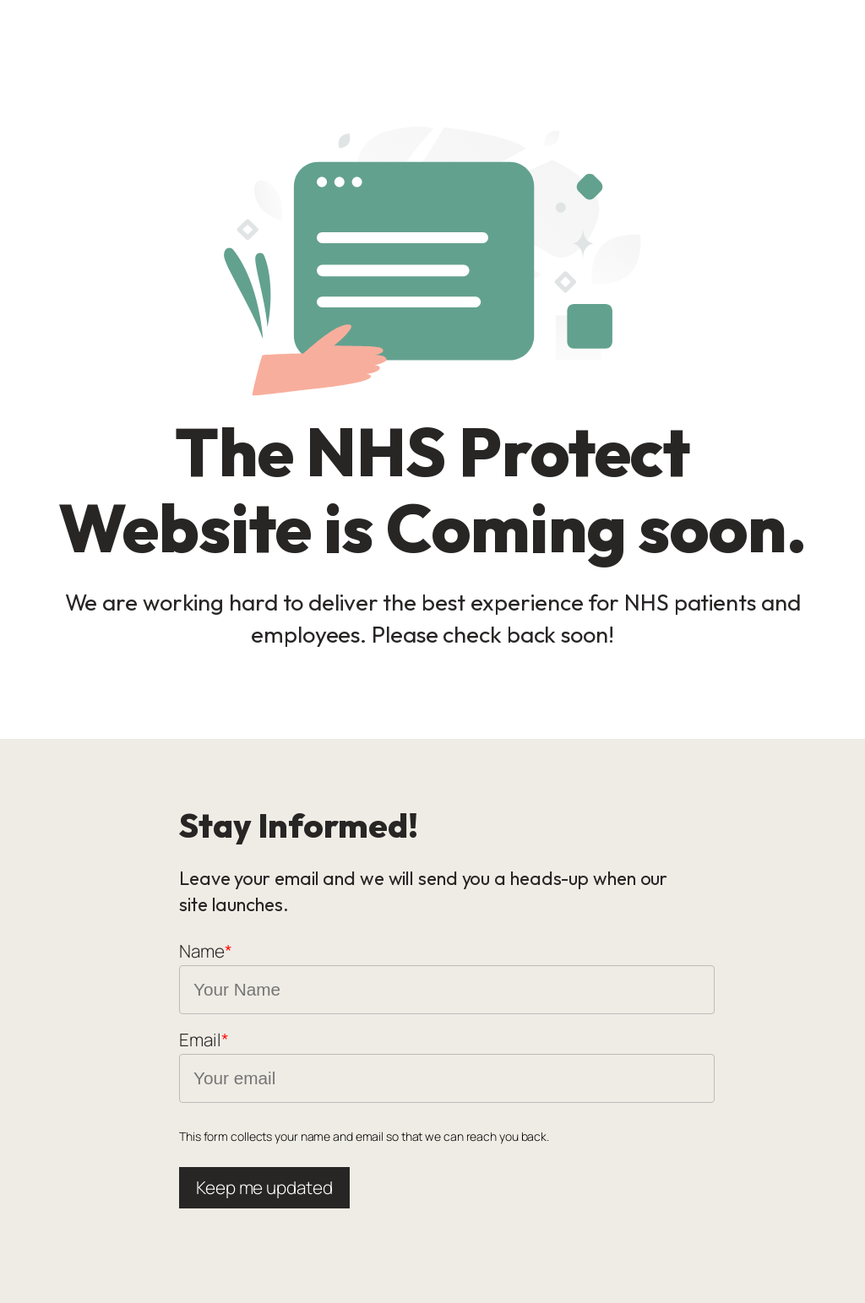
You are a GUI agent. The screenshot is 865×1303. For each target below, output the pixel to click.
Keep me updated (264, 1187)
